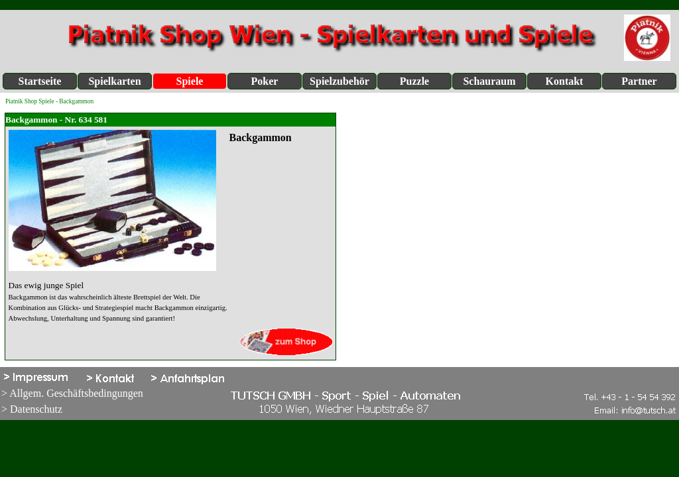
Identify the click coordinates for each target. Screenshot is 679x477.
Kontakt (565, 81)
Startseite (40, 81)
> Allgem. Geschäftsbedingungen (72, 393)
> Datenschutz (31, 409)
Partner (638, 81)
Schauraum (489, 81)
